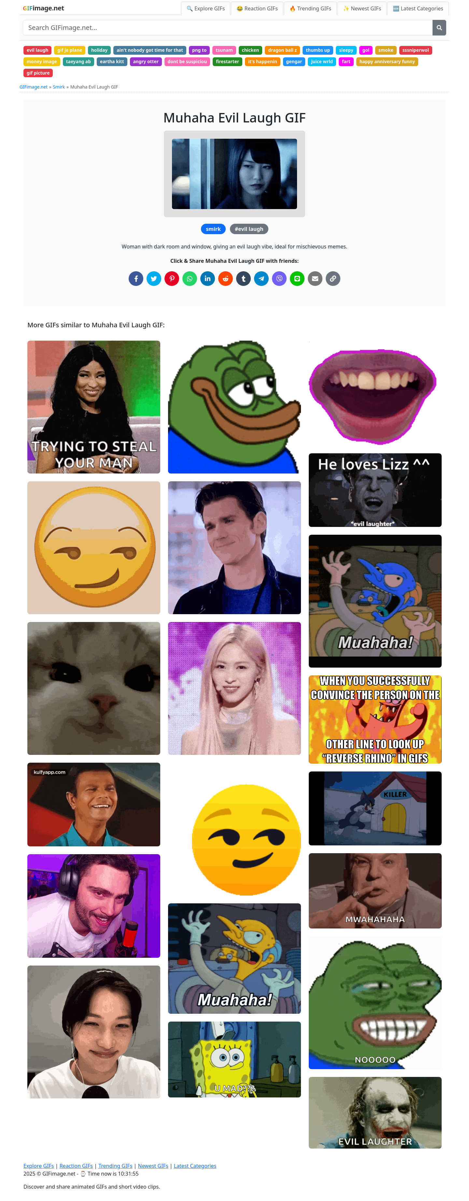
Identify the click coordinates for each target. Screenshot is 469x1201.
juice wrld (331, 62)
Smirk (59, 89)
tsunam (230, 50)
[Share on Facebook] (136, 280)
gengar (302, 62)
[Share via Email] (315, 280)
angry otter (149, 62)
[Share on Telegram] (261, 280)
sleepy (356, 50)
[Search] (439, 27)
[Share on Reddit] (225, 280)
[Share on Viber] (279, 280)
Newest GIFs (153, 1165)
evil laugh (38, 50)
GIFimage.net (34, 89)
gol (376, 50)
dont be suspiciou (192, 62)
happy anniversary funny (398, 62)
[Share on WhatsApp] (189, 280)
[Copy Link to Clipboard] (333, 280)
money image (42, 62)
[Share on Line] (297, 280)
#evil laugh (249, 230)
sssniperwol (427, 50)
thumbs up (327, 50)
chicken (257, 50)
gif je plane (71, 50)
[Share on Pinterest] (171, 280)
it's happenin (269, 62)
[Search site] (228, 27)
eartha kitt (114, 62)
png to (204, 50)
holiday (101, 50)
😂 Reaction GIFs (256, 8)
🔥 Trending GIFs (310, 8)
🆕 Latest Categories (418, 8)
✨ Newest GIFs (362, 8)
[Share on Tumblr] (243, 280)
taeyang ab (80, 62)
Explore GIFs (38, 1165)
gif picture (38, 74)
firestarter (233, 62)
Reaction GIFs (76, 1165)
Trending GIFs (115, 1165)
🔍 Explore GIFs (206, 8)
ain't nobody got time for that (154, 50)
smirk (213, 230)
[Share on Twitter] (154, 280)
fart (356, 62)
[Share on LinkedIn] (207, 280)
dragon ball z (290, 50)
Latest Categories (195, 1165)
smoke (397, 50)
